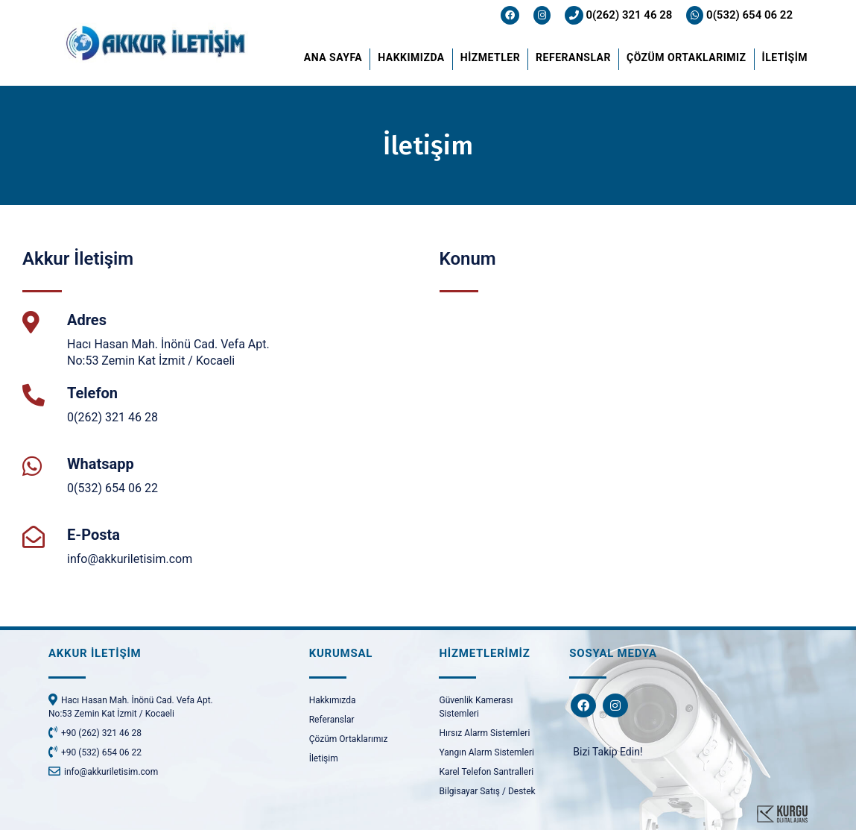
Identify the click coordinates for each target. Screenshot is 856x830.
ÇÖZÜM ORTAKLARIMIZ (686, 57)
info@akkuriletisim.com (129, 559)
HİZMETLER (490, 57)
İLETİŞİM (785, 57)
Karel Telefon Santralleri (486, 772)
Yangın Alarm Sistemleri (486, 752)
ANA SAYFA (333, 57)
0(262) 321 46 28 (619, 15)
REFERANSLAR (573, 57)
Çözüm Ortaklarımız (348, 739)
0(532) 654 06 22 (739, 15)
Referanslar (332, 719)
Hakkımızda (332, 700)
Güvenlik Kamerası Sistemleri (476, 707)
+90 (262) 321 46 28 (95, 732)
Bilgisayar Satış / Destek (487, 791)
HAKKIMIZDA (411, 57)
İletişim (323, 758)
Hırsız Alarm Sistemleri (484, 733)
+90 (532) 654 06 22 (95, 752)
